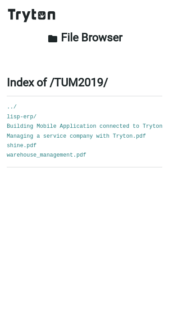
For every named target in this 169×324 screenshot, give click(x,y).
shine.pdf (22, 146)
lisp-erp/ (22, 117)
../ (12, 107)
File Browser (84, 37)
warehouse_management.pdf (46, 155)
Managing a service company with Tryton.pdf (76, 136)
